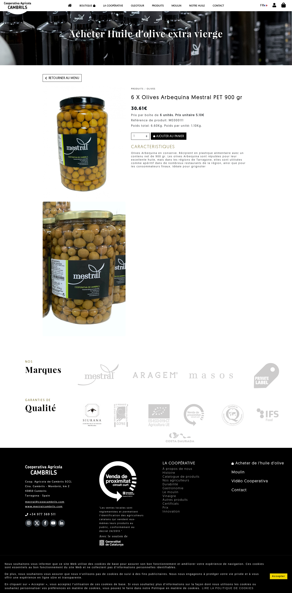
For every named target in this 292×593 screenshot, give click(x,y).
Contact (218, 5)
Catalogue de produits (181, 476)
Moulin (176, 5)
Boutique (87, 5)
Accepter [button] (278, 576)
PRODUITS (158, 5)
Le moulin (171, 492)
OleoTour (137, 5)
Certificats (171, 503)
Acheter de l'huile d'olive (257, 463)
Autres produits (175, 500)
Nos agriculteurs (176, 480)
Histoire (169, 472)
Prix (166, 507)
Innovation (171, 511)
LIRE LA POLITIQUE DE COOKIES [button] (228, 588)
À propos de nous (177, 469)
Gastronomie (173, 488)
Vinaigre (169, 496)
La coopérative (113, 5)
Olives (151, 89)
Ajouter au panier (168, 136)
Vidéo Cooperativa (249, 481)
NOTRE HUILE (197, 5)
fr (263, 5)
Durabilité (170, 484)
